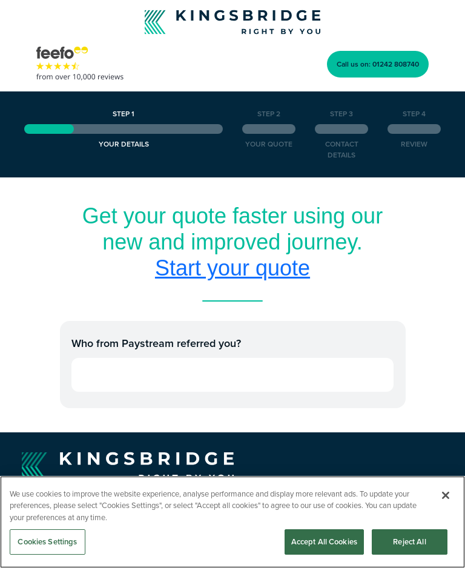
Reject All (409, 541)
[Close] (445, 495)
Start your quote (232, 268)
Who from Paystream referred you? (156, 343)
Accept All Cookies (324, 541)
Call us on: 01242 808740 (378, 64)
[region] (232, 522)
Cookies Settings (47, 541)
